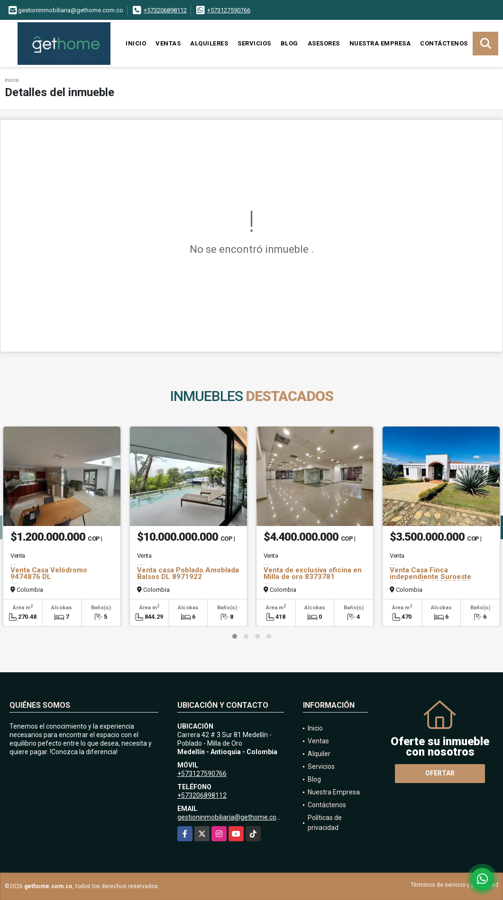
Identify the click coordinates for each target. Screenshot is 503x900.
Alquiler (319, 753)
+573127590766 (228, 10)
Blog (289, 43)
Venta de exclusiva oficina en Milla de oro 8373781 (313, 573)
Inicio (136, 43)
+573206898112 (165, 10)
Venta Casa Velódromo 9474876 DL (48, 573)
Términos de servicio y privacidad (454, 885)
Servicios (254, 43)
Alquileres (209, 43)
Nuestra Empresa (380, 43)
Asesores (324, 43)
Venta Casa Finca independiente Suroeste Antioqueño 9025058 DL (431, 577)
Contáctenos (444, 43)
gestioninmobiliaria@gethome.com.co (234, 817)
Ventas (168, 43)
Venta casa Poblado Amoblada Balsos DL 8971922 (188, 573)
